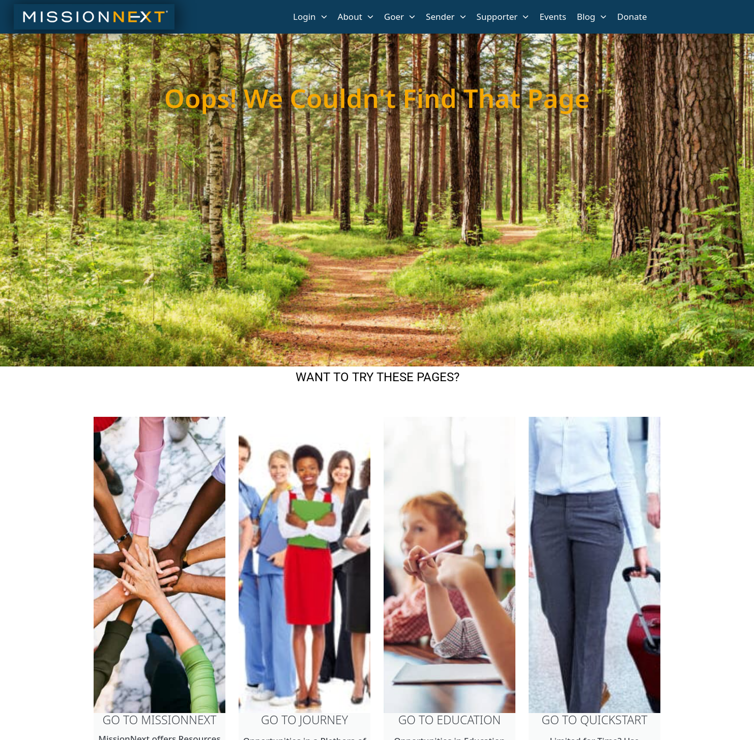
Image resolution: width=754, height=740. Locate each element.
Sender (446, 17)
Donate (632, 16)
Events (552, 16)
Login (310, 17)
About (355, 17)
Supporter (503, 17)
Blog (591, 17)
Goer (399, 17)
